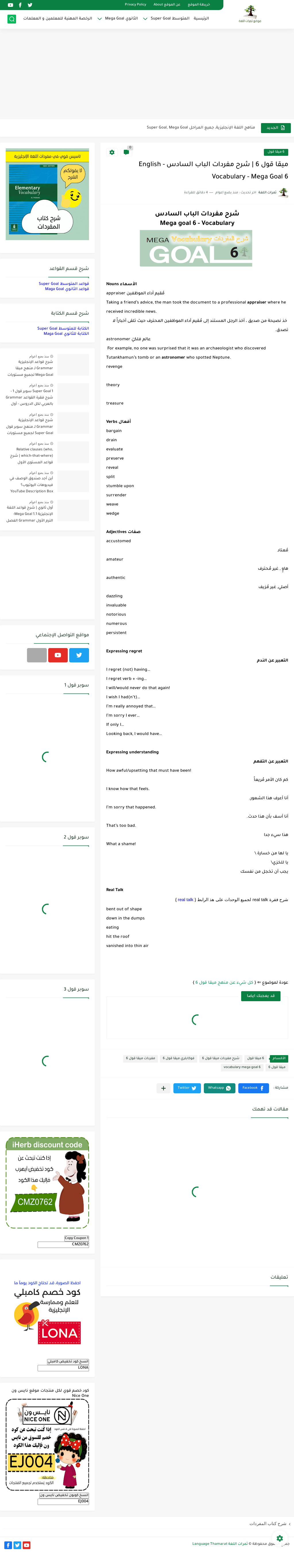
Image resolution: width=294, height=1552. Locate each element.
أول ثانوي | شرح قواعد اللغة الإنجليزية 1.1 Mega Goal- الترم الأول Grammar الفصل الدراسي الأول (29, 515)
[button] (253, 1088)
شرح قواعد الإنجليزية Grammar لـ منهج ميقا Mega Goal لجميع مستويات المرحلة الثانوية (30, 369)
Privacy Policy (135, 5)
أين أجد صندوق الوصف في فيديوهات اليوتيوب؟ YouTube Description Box (31, 485)
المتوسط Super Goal (170, 19)
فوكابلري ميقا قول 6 (178, 1059)
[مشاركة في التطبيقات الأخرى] (163, 1088)
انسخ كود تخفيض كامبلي (68, 1362)
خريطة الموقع (199, 5)
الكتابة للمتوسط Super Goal (63, 329)
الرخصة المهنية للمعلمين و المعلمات (57, 19)
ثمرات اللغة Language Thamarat (220, 1544)
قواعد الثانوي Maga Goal (67, 289)
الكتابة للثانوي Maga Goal (66, 334)
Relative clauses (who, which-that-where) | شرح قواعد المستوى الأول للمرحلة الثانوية (31, 457)
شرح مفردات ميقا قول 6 (220, 1059)
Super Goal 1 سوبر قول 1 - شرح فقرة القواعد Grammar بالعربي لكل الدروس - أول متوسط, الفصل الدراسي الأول (29, 399)
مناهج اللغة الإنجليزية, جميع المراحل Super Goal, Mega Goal (201, 128)
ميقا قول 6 (276, 1067)
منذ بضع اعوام (39, 356)
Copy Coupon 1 (76, 1238)
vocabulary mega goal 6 (242, 1067)
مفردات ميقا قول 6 (140, 1059)
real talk (186, 899)
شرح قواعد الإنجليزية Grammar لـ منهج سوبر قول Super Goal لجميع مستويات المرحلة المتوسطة (29, 428)
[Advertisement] (147, 74)
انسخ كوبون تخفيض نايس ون (64, 1495)
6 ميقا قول (276, 152)
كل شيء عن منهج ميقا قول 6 (224, 983)
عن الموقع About (167, 5)
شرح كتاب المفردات (268, 1523)
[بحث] (11, 19)
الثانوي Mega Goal (121, 19)
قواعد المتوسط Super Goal (64, 284)
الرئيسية (201, 19)
